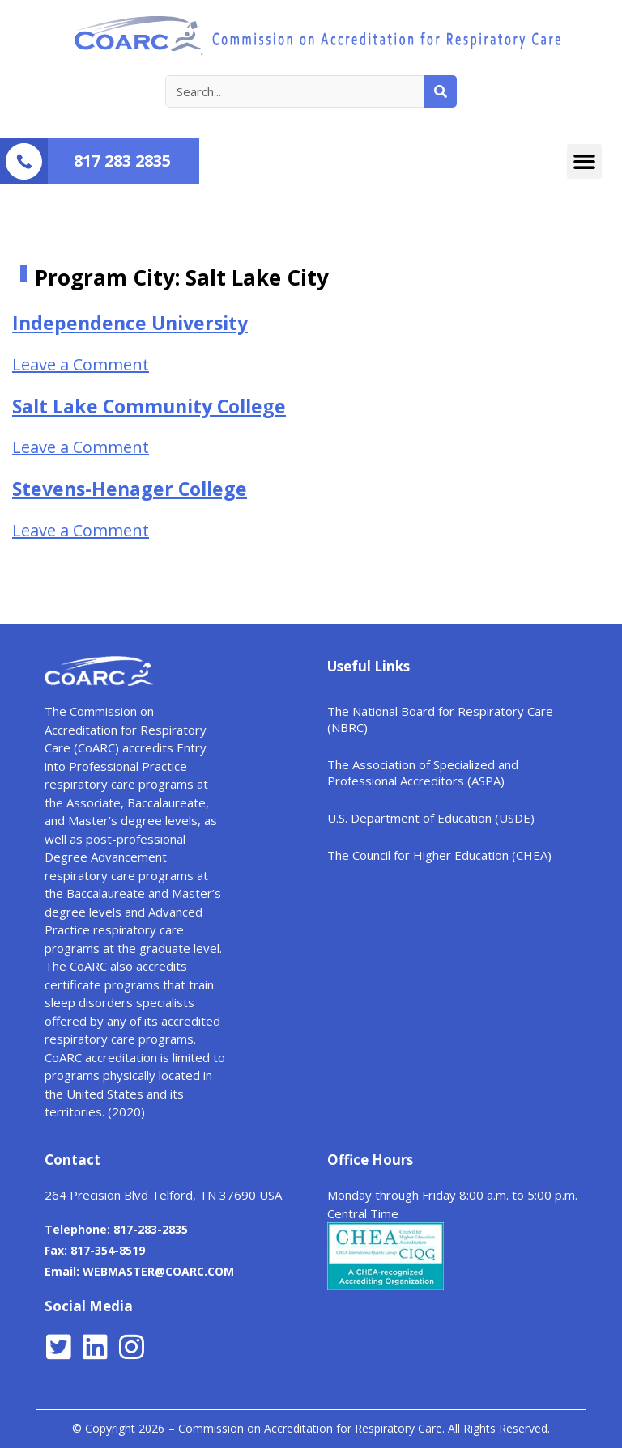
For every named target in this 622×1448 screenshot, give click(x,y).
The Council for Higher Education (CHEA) (439, 855)
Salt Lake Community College (149, 406)
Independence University (130, 323)
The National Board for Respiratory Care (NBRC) (440, 719)
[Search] (440, 91)
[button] (585, 162)
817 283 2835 (122, 160)
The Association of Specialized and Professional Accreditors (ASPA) (422, 772)
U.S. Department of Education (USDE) (431, 818)
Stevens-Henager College (129, 489)
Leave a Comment (80, 364)
